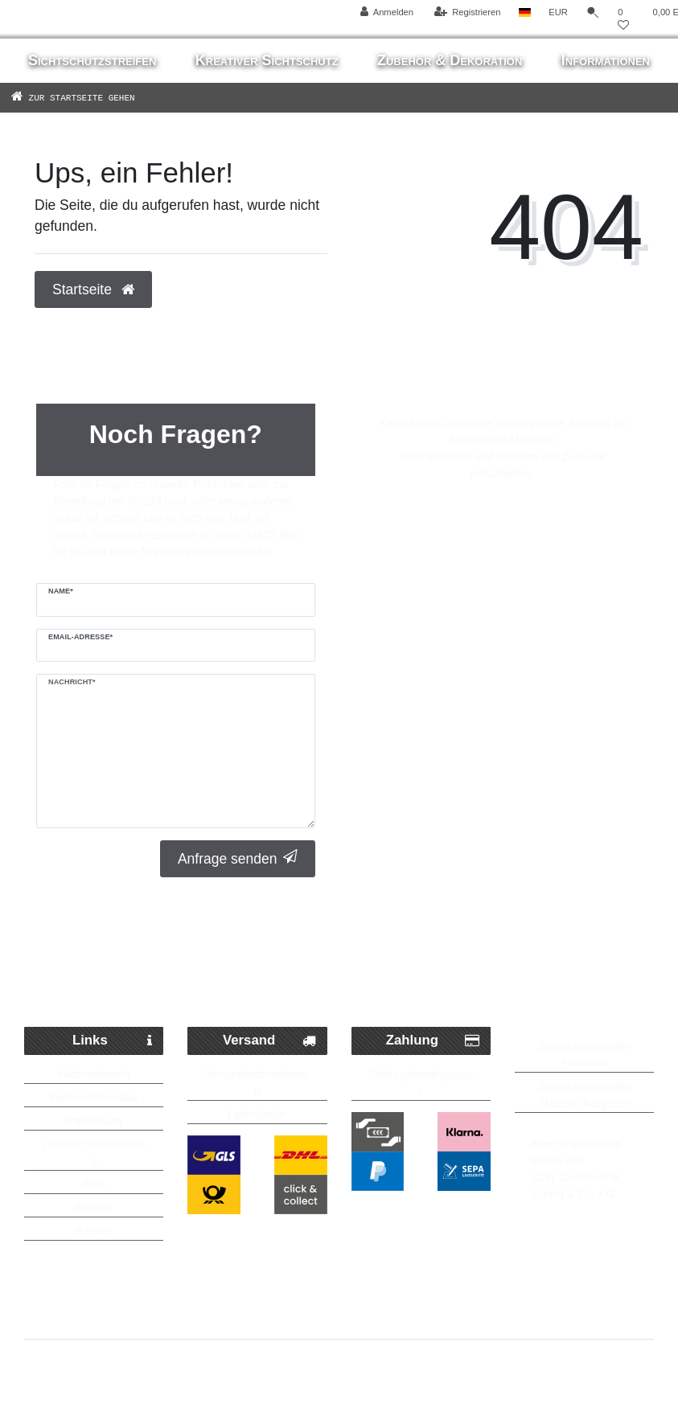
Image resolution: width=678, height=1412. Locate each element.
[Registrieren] (467, 12)
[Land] (525, 12)
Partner (94, 1231)
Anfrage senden (238, 858)
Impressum (93, 1120)
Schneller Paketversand (133, 944)
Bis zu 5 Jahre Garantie (569, 944)
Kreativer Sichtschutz (267, 60)
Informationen (605, 60)
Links (112, 1040)
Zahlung (432, 1040)
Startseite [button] (93, 289)
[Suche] (593, 12)
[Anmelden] (387, 12)
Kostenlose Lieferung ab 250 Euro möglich (339, 976)
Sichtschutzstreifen (92, 60)
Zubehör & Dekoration (449, 60)
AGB (94, 1184)
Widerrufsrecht (93, 1074)
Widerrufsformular (93, 1097)
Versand (269, 1040)
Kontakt (94, 1207)
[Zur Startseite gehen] (96, 97)
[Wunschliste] (623, 19)
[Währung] (558, 12)
